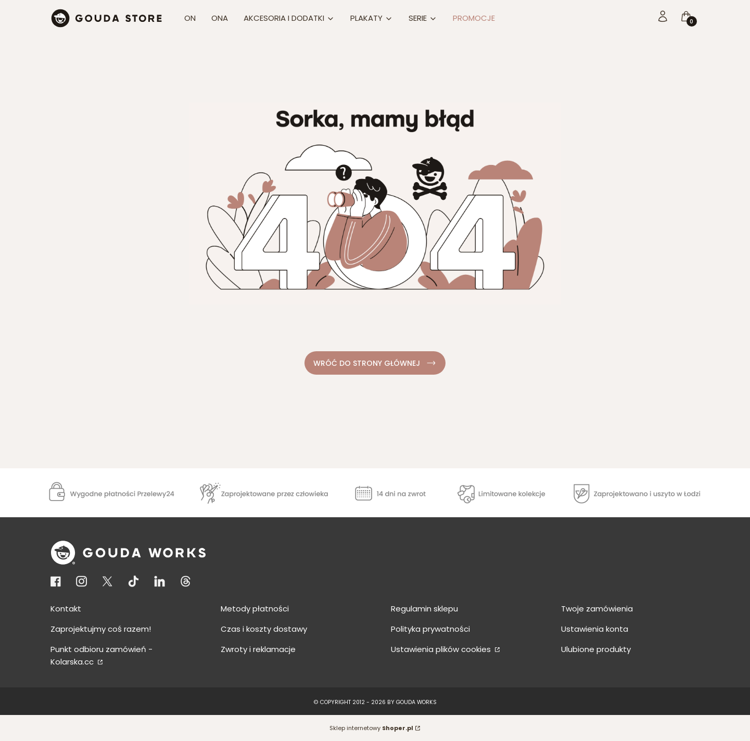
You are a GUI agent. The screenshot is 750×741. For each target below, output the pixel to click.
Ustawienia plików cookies (442, 649)
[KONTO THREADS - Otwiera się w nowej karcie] (185, 581)
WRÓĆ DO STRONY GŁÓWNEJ (375, 363)
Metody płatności (255, 608)
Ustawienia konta (594, 628)
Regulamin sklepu (424, 608)
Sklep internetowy (371, 728)
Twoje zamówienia (597, 608)
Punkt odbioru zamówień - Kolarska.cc (101, 655)
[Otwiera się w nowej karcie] (57, 581)
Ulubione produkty (596, 649)
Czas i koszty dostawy (264, 628)
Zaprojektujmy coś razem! (100, 628)
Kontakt (65, 608)
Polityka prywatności (430, 628)
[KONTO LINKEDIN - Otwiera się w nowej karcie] (159, 581)
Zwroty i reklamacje (258, 649)
